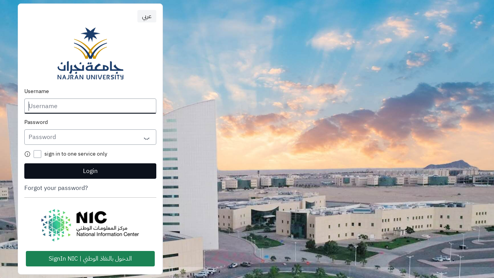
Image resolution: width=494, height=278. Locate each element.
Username (36, 91)
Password (36, 122)
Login (90, 171)
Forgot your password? (56, 188)
